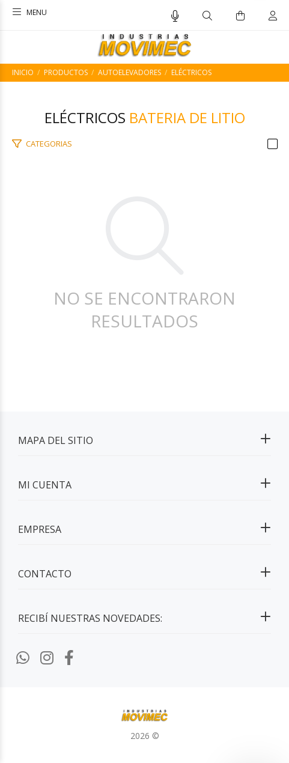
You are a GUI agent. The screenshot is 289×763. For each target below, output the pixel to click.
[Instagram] (47, 657)
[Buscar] (207, 16)
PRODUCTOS (66, 72)
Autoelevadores (129, 72)
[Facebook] (69, 657)
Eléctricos (191, 72)
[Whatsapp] (23, 657)
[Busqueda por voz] (175, 16)
